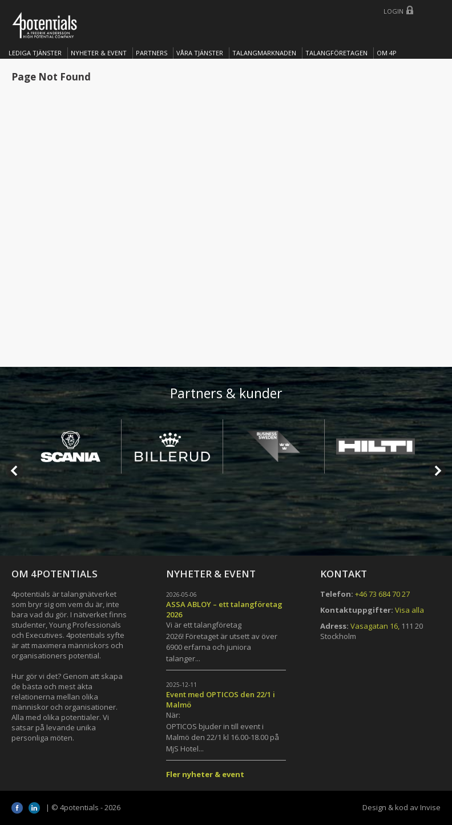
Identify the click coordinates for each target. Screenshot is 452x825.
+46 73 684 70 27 (382, 594)
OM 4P (387, 52)
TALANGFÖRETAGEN (336, 52)
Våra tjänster (199, 52)
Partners (151, 52)
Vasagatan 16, (374, 626)
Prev (15, 471)
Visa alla (409, 610)
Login (393, 11)
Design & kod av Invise (401, 807)
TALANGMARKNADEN (264, 52)
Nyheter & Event (99, 52)
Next (437, 471)
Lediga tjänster (35, 52)
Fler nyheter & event (205, 774)
